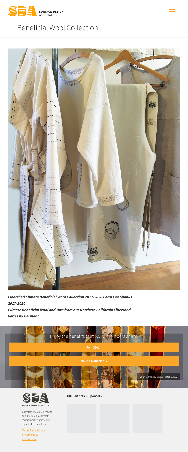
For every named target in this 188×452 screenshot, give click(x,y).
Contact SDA (29, 439)
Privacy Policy (30, 434)
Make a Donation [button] (94, 361)
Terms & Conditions (33, 430)
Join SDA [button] (94, 347)
